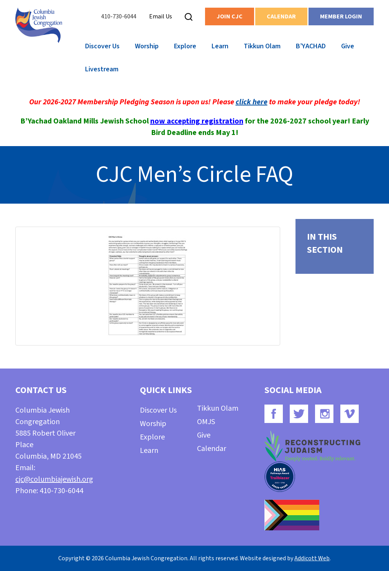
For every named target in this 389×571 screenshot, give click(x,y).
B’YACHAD (311, 46)
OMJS (206, 421)
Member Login (341, 16)
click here (252, 102)
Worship (147, 46)
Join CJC (230, 16)
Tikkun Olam (262, 46)
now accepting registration (196, 121)
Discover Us (102, 46)
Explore (185, 46)
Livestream (101, 69)
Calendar (281, 16)
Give (347, 46)
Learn (220, 46)
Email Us (160, 16)
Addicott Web (312, 558)
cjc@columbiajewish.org (54, 479)
